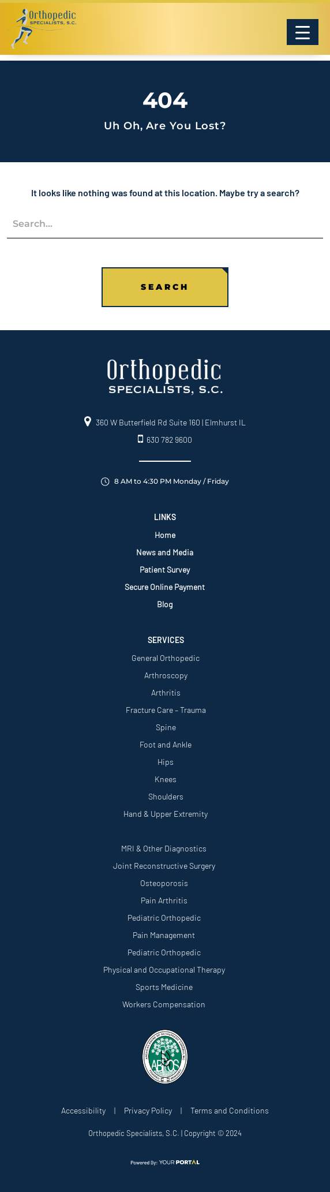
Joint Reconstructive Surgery (164, 865)
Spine (166, 727)
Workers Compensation (163, 1004)
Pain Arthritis (164, 900)
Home (165, 535)
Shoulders (165, 796)
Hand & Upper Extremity (165, 814)
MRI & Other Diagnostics (164, 848)
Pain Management (164, 935)
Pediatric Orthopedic (164, 917)
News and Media (164, 552)
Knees (166, 779)
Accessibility (83, 1110)
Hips (166, 762)
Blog (164, 604)
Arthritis (166, 692)
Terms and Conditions (229, 1110)
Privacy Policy (148, 1110)
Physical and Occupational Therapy (164, 969)
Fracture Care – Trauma (166, 710)
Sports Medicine (164, 987)
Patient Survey (165, 569)
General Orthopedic (166, 658)
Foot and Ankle (166, 744)
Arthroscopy (165, 675)
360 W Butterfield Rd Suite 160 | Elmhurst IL (165, 422)
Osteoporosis (164, 883)
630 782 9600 (165, 439)
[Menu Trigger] (302, 32)
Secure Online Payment (165, 587)
